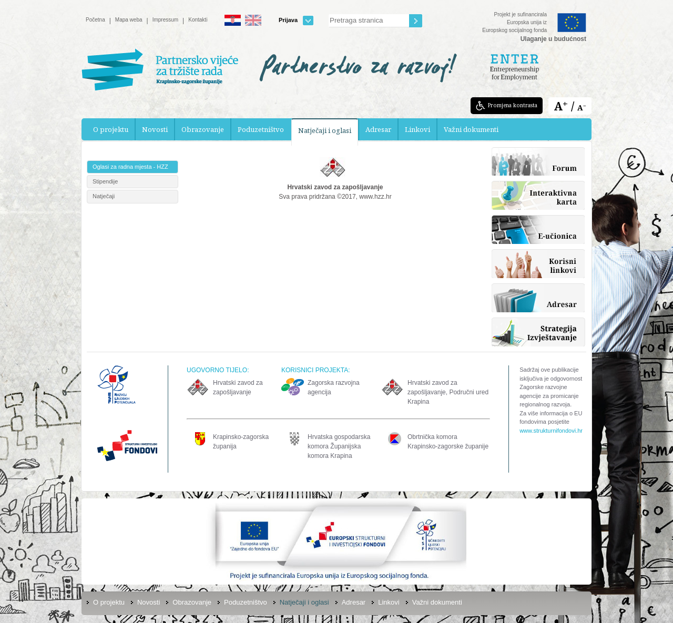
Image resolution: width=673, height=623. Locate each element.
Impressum (165, 20)
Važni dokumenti (471, 129)
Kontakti (197, 20)
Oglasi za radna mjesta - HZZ (130, 167)
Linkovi (417, 129)
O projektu (110, 129)
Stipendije (105, 181)
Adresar (378, 129)
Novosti (155, 129)
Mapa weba (128, 20)
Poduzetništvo (261, 129)
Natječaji (104, 196)
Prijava (296, 20)
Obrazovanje (202, 129)
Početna (95, 20)
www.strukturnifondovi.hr (551, 430)
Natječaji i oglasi (324, 130)
